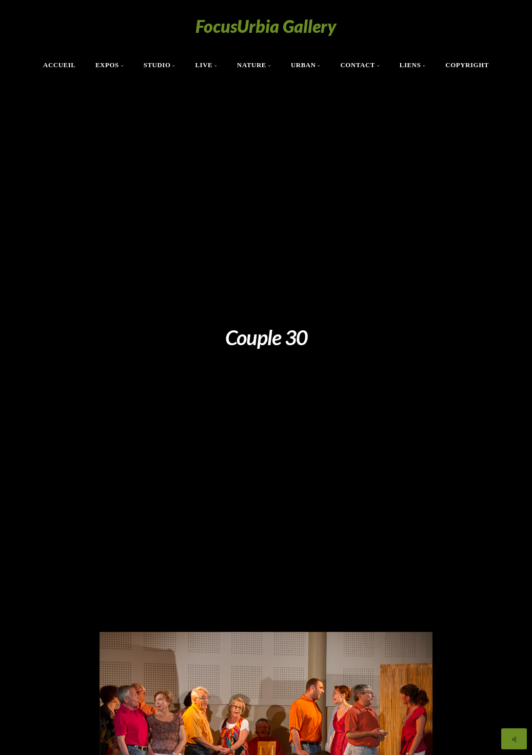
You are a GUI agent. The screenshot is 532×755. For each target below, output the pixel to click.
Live (203, 65)
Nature (251, 65)
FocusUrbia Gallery (266, 25)
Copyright (467, 65)
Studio (157, 65)
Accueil (59, 65)
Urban (303, 65)
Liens (410, 65)
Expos (107, 65)
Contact (357, 65)
